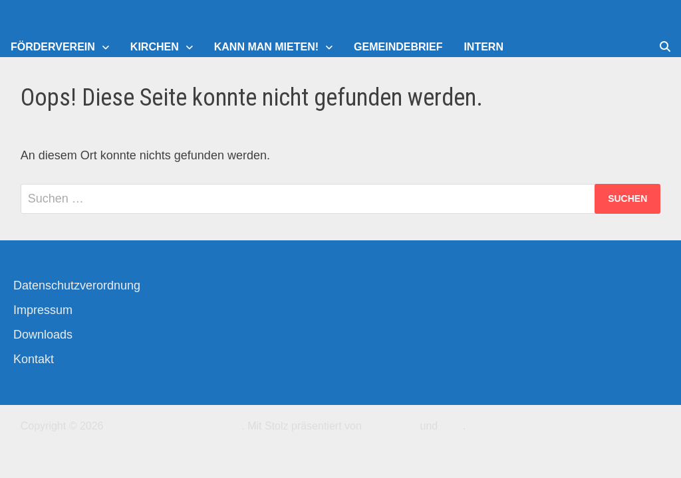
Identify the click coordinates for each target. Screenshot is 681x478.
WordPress (390, 426)
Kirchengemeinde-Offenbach (173, 426)
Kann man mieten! (266, 46)
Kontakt (33, 359)
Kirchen (154, 46)
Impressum (42, 310)
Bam (452, 426)
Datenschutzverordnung (76, 285)
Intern (483, 46)
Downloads (42, 334)
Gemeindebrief (398, 46)
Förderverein (53, 46)
